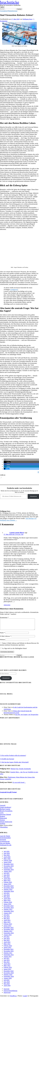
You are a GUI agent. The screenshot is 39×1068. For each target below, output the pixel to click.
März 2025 (7, 882)
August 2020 (8, 980)
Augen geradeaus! (5, 809)
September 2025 (9, 872)
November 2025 (9, 868)
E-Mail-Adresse (5, 638)
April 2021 (7, 966)
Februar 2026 (8, 863)
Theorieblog (4, 829)
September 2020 (9, 978)
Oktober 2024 (8, 892)
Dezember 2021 (8, 951)
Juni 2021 (7, 962)
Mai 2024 (7, 899)
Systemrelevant (5, 843)
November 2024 (9, 890)
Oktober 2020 (8, 977)
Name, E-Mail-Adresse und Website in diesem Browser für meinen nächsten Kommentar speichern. (19, 646)
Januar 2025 (7, 886)
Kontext (2, 818)
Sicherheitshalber (5, 840)
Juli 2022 (6, 939)
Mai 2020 (7, 986)
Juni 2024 (7, 897)
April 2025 (7, 881)
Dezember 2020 (8, 973)
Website (2, 642)
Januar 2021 (7, 971)
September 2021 (9, 957)
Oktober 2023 (8, 911)
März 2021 (7, 968)
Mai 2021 (7, 964)
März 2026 (7, 861)
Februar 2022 (8, 948)
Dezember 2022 (8, 930)
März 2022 (7, 946)
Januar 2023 (7, 928)
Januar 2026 (7, 864)
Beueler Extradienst (6, 813)
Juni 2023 (7, 919)
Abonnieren (33, 496)
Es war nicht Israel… (19, 784)
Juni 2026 (7, 855)
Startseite (6, 991)
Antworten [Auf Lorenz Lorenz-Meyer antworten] (7, 605)
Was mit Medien (5, 845)
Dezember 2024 (8, 888)
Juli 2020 (6, 982)
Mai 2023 (7, 920)
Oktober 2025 (8, 870)
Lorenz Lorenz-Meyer (17, 532)
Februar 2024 (8, 904)
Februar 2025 (8, 884)
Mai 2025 (7, 879)
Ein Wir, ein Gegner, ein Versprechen (26, 717)
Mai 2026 (7, 857)
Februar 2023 (8, 926)
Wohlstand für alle (5, 847)
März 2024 (7, 902)
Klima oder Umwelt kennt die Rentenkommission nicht (18, 714)
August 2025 (8, 873)
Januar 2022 (7, 949)
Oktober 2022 (8, 933)
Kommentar (4, 617)
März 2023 (7, 924)
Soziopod (3, 842)
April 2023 (7, 922)
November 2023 (9, 910)
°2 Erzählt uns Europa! (7, 761)
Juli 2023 (6, 917)
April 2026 (7, 859)
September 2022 (9, 935)
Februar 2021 (8, 969)
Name (2, 635)
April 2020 (7, 988)
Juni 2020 (7, 984)
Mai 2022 (7, 942)
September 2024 (9, 893)
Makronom (3, 820)
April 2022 (7, 944)
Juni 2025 (7, 877)
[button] (7, 460)
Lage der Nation (5, 838)
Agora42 (2, 807)
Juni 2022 (7, 940)
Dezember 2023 (8, 908)
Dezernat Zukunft (5, 816)
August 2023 (8, 915)
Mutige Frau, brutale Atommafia (21, 771)
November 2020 (9, 975)
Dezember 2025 (8, 866)
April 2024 (7, 901)
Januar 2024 (7, 906)
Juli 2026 (6, 853)
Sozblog (2, 826)
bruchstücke (9, 2)
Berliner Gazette (5, 811)
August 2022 (8, 937)
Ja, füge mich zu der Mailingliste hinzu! (13, 650)
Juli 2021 (6, 960)
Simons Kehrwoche (6, 824)
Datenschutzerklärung (10, 993)
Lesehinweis (14, 289)
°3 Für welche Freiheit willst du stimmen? (13, 758)
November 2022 (9, 931)
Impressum (7, 995)
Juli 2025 (6, 875)
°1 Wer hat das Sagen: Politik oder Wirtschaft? (14, 764)
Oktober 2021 (8, 955)
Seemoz (2, 822)
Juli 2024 (6, 895)
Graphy (25, 998)
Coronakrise (4, 11)
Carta (2, 815)
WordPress (13, 998)
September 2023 (9, 913)
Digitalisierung (12, 11)
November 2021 (9, 953)
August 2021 (8, 959)
